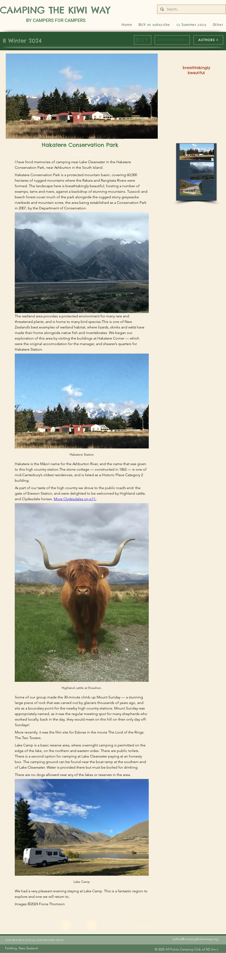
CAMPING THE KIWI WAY (55, 10)
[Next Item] (150, 96)
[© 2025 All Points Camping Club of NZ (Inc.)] (186, 949)
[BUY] (142, 40)
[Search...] (191, 9)
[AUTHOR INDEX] (172, 40)
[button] (218, 25)
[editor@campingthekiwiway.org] (182, 939)
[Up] (65, 925)
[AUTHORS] (208, 40)
